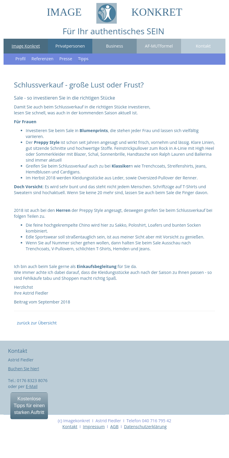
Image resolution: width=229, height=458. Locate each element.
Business (114, 46)
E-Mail (32, 386)
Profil (20, 58)
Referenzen (42, 58)
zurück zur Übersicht (37, 323)
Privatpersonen (70, 46)
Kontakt (203, 46)
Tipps (83, 58)
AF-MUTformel (159, 46)
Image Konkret (26, 46)
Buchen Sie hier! (23, 368)
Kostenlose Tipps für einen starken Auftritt (29, 405)
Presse (65, 58)
